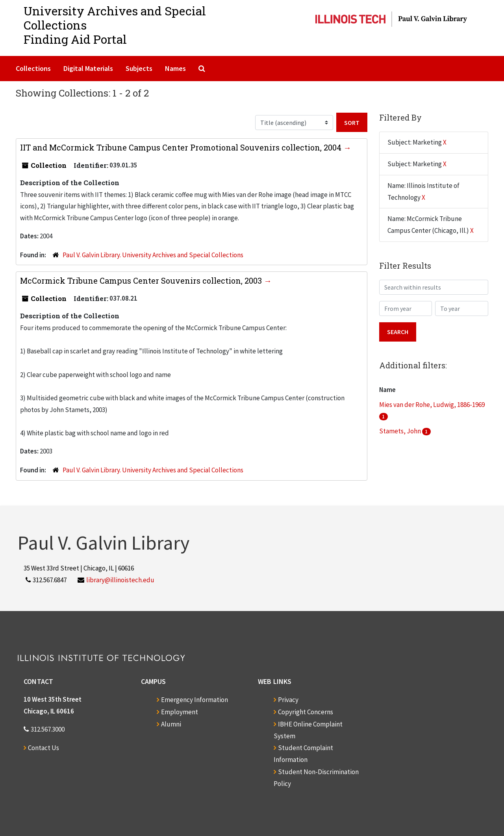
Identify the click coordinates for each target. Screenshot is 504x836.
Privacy (288, 699)
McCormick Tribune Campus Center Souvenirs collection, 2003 (142, 280)
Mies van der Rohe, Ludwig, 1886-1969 (432, 404)
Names (175, 68)
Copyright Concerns (305, 712)
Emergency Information (194, 699)
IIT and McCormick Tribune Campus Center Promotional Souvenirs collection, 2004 (181, 147)
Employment (179, 712)
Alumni (171, 724)
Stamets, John (400, 431)
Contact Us (43, 747)
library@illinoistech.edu (120, 580)
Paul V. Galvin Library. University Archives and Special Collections (153, 255)
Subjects (139, 68)
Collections (33, 68)
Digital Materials (88, 68)
